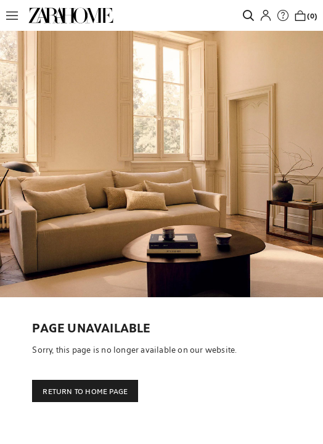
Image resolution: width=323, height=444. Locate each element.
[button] (15, 15)
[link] (71, 15)
